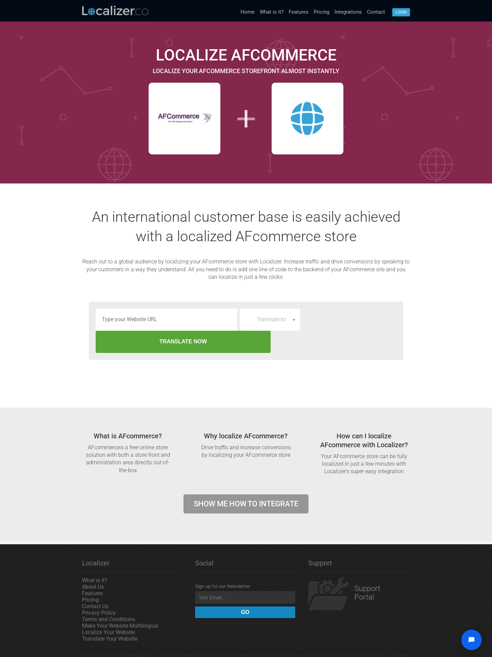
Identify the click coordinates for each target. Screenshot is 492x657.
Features (299, 12)
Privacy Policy (99, 590)
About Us (93, 564)
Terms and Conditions (108, 597)
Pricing (321, 12)
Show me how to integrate (246, 481)
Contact (376, 12)
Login (401, 12)
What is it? (272, 12)
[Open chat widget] (471, 640)
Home (248, 12)
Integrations (348, 12)
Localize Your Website (108, 610)
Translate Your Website (109, 616)
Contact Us (95, 584)
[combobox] (270, 319)
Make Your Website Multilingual (120, 603)
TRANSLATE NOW (349, 319)
